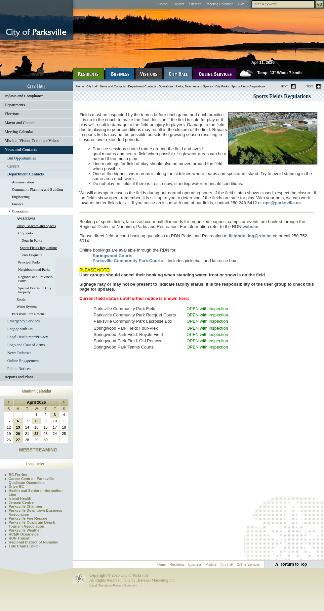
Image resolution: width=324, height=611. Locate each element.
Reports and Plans (19, 377)
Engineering (21, 197)
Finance (17, 204)
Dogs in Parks (31, 240)
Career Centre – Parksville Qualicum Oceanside (31, 481)
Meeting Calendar (220, 4)
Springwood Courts (113, 255)
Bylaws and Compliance (24, 96)
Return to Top (294, 564)
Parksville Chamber (25, 506)
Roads (21, 299)
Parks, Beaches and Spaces (36, 226)
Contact (178, 4)
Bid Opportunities (21, 158)
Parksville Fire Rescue (28, 314)
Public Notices (18, 368)
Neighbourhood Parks (34, 269)
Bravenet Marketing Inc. (155, 580)
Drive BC (16, 487)
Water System (27, 306)
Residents (177, 564)
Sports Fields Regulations (38, 248)
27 (18, 440)
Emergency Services (23, 321)
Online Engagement (23, 360)
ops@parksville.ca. (282, 202)
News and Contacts (21, 149)
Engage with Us (20, 329)
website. (250, 226)
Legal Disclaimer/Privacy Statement (113, 585)
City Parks (25, 233)
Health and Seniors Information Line (35, 492)
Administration (23, 182)
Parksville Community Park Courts (128, 260)
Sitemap (195, 4)
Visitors (211, 564)
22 (36, 434)
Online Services (248, 564)
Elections (12, 114)
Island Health (20, 498)
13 (18, 427)
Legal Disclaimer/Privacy (27, 337)
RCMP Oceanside (24, 534)
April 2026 (36, 402)
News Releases (19, 353)
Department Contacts (25, 174)
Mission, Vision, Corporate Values (32, 140)
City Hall (92, 86)
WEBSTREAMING (38, 449)
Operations (20, 211)
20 (18, 434)
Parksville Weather (25, 530)
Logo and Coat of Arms (26, 345)
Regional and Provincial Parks (35, 279)
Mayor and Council (20, 122)
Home (162, 4)
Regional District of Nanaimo (33, 542)
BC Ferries (18, 475)
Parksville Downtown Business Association (35, 512)
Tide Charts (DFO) (24, 546)
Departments (15, 105)
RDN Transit (19, 538)
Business (195, 564)
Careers (13, 166)
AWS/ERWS (26, 218)
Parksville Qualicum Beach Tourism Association (32, 524)
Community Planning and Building (37, 189)
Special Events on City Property (35, 290)
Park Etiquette (31, 255)
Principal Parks (29, 262)
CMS (241, 4)
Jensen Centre (21, 502)
